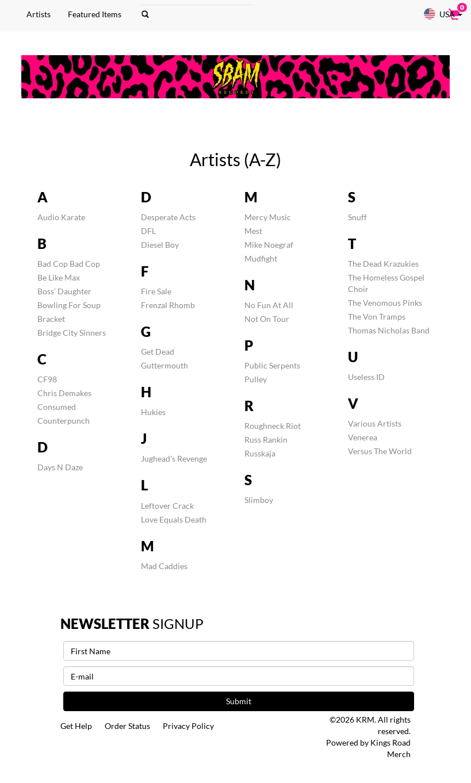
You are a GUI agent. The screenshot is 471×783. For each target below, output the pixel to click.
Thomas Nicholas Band (389, 330)
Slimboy (258, 500)
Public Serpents (272, 365)
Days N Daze (60, 467)
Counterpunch (63, 420)
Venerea (362, 437)
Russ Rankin (266, 439)
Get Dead (157, 351)
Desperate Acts (168, 217)
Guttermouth (164, 365)
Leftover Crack (167, 506)
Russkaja (259, 453)
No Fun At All (268, 305)
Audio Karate (61, 217)
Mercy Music (267, 217)
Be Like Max (58, 277)
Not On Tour (266, 319)
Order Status (128, 726)
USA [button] (442, 13)
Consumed (56, 407)
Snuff (357, 217)
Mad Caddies (164, 566)
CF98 (47, 379)
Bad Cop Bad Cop (68, 263)
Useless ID (366, 377)
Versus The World (380, 451)
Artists (38, 14)
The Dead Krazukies (383, 263)
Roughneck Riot (272, 426)
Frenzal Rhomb (168, 305)
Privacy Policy (189, 726)
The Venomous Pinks (385, 303)
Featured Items (94, 14)
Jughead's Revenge (174, 458)
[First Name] (238, 651)
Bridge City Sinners (71, 332)
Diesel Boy (160, 245)
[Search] (196, 14)
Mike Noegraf (268, 245)
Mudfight (260, 258)
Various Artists (374, 423)
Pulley (255, 379)
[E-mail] (238, 676)
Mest (253, 231)
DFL (148, 231)
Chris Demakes (64, 393)
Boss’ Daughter (64, 291)
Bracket (51, 319)
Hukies (153, 412)
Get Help (76, 726)
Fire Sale (156, 291)
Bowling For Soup (69, 305)
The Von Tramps (376, 316)
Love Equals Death (173, 519)
